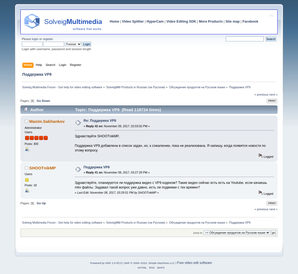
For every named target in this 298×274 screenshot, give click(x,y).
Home (114, 21)
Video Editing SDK (181, 21)
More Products (211, 21)
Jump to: (198, 232)
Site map (232, 21)
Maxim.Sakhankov (47, 121)
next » (273, 94)
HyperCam (155, 21)
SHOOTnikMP (42, 168)
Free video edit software (194, 263)
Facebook (250, 21)
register (48, 39)
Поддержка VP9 (97, 167)
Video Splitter (133, 21)
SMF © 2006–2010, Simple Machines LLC (149, 262)
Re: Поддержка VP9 (100, 121)
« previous (261, 94)
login (35, 39)
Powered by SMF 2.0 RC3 (106, 262)
